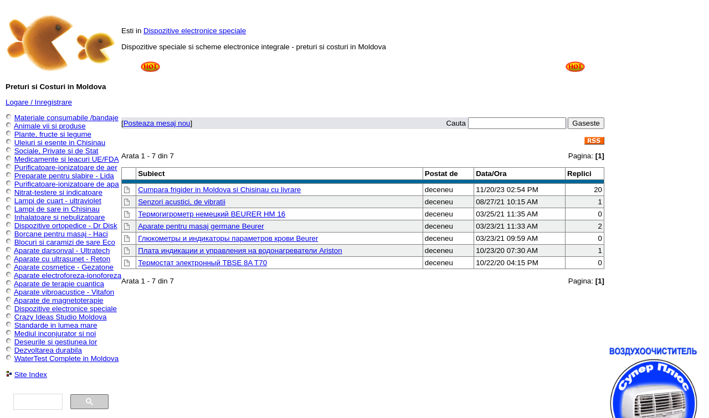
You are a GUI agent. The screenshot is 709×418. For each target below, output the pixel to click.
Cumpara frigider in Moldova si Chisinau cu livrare (219, 189)
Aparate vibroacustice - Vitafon (64, 292)
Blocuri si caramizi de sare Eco (64, 242)
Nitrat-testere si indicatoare (58, 192)
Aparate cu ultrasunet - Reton (62, 259)
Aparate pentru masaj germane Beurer (201, 226)
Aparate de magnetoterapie (59, 300)
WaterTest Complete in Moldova (66, 358)
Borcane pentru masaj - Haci (61, 234)
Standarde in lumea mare (55, 325)
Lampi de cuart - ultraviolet (57, 201)
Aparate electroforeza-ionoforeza (67, 275)
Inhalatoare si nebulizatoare (59, 217)
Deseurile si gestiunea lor (55, 342)
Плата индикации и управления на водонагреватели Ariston (240, 250)
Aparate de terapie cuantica (59, 284)
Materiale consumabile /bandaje (66, 117)
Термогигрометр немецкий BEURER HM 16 (211, 214)
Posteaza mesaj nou (157, 123)
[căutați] (37, 402)
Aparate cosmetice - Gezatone (64, 267)
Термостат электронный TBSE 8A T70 (202, 263)
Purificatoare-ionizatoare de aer (65, 167)
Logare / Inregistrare (39, 102)
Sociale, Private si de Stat (56, 151)
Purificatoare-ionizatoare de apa (66, 184)
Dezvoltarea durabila (48, 350)
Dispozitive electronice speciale (194, 31)
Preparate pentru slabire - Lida (64, 176)
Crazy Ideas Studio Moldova (60, 317)
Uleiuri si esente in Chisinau (59, 142)
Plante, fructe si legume (52, 134)
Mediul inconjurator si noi (55, 333)
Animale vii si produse (50, 126)
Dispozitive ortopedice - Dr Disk (65, 225)
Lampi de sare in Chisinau (57, 209)
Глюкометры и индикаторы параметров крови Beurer (228, 238)
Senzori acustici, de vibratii (181, 202)
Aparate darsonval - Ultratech (62, 250)
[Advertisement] (362, 84)
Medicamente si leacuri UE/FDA (66, 159)
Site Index (30, 374)
